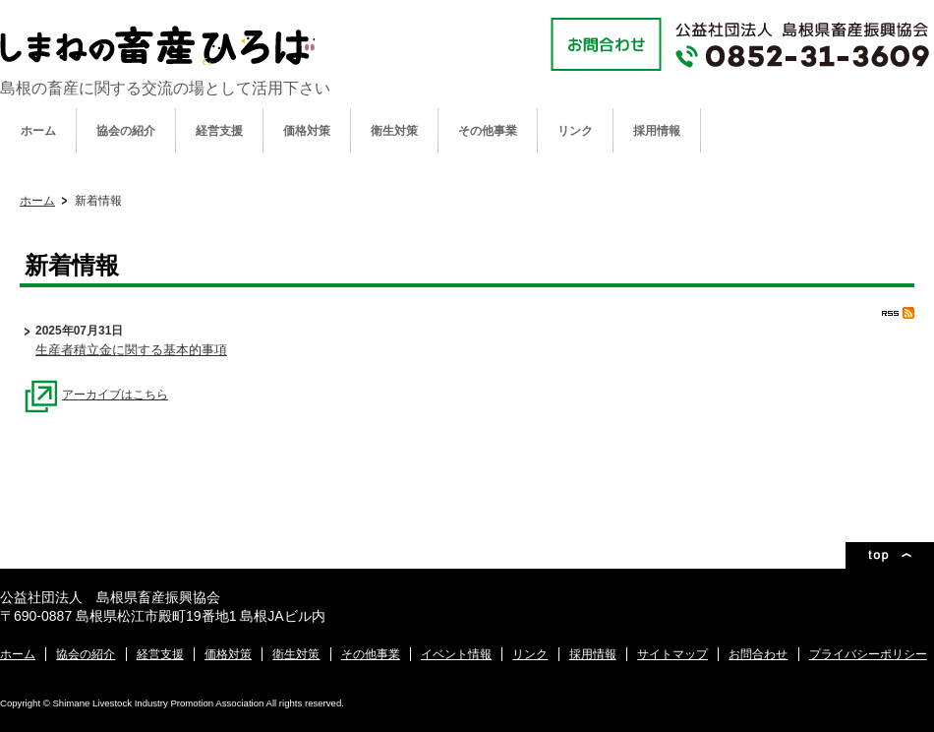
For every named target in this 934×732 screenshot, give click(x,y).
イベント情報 (456, 654)
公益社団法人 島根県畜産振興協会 (157, 45)
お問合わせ (758, 654)
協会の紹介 (125, 131)
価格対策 (306, 131)
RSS (898, 313)
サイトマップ (672, 654)
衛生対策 (394, 131)
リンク (575, 131)
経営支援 (219, 131)
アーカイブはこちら (96, 394)
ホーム (38, 131)
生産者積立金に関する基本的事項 (131, 349)
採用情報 (656, 131)
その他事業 (487, 131)
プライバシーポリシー (868, 654)
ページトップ (890, 555)
